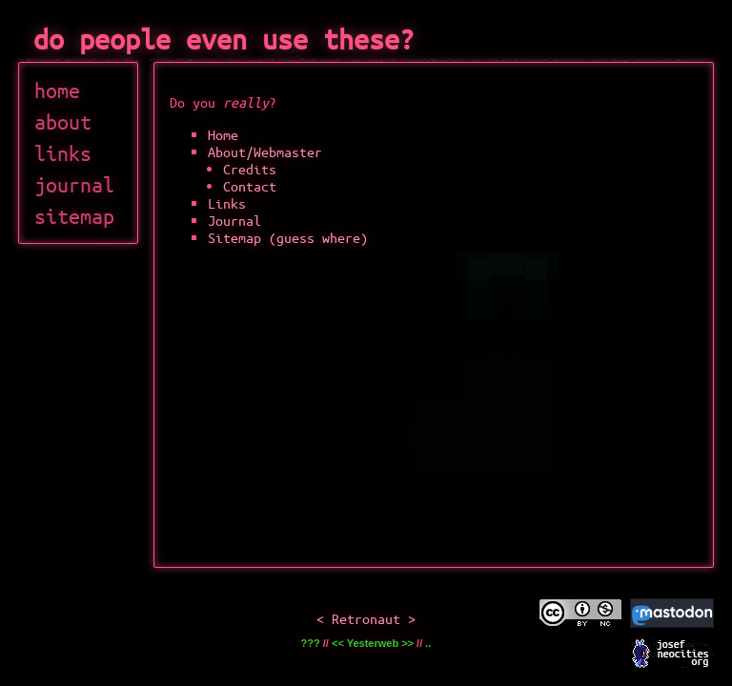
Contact (249, 185)
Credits (249, 168)
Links (227, 203)
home (57, 90)
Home (223, 134)
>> (407, 643)
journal (74, 184)
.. (428, 643)
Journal (234, 220)
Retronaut (366, 618)
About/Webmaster (265, 151)
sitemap (74, 216)
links (63, 153)
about (63, 121)
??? (310, 643)
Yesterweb (372, 643)
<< (338, 643)
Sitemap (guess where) (288, 237)
